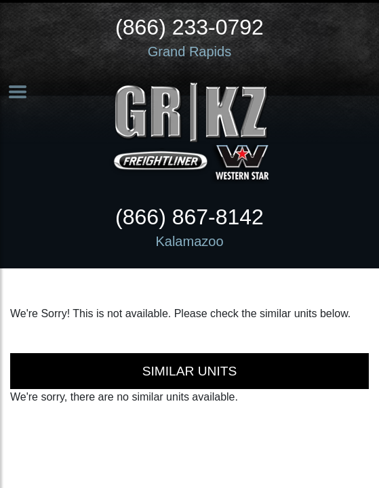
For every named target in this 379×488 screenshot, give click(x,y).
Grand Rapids (189, 51)
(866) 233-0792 (189, 27)
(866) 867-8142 (189, 217)
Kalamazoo (189, 241)
